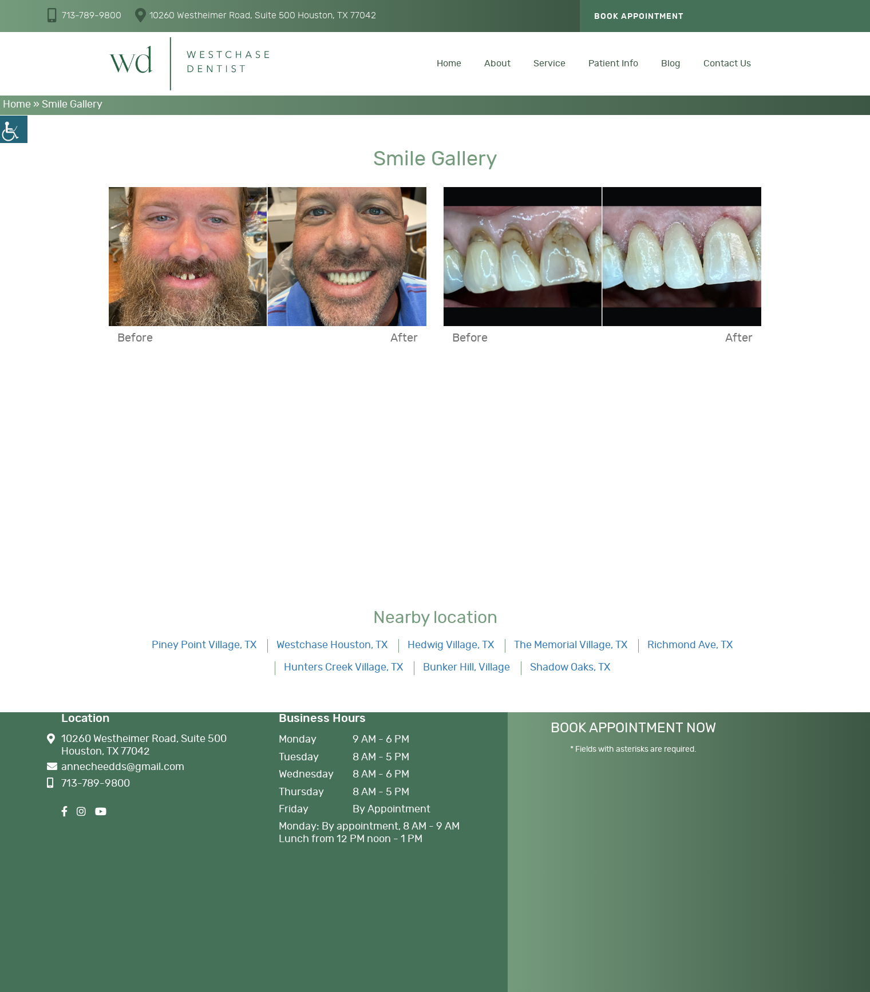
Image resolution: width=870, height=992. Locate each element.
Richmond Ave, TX (690, 645)
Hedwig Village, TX (451, 645)
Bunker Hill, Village (466, 667)
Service (549, 63)
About (497, 63)
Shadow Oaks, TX (570, 667)
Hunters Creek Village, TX (343, 667)
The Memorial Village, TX (570, 645)
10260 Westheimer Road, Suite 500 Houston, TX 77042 (255, 15)
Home (449, 63)
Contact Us (727, 63)
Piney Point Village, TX (204, 645)
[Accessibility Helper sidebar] (13, 129)
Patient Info (613, 63)
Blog (671, 63)
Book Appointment (638, 17)
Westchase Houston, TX (331, 645)
